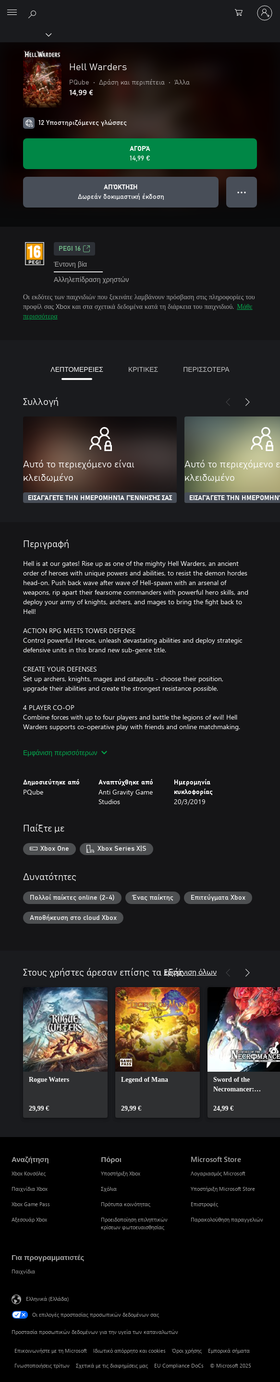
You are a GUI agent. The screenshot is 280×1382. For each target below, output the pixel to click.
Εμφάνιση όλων (190, 971)
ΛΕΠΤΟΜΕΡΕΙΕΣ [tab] (76, 369)
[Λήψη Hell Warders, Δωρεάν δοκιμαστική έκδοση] (121, 192)
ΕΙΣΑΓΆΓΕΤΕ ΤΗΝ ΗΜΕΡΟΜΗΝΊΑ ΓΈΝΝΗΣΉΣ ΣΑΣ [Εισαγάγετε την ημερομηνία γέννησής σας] (100, 498)
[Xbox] (25, 34)
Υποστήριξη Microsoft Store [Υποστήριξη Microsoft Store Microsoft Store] (223, 1189)
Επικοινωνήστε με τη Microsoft (50, 1350)
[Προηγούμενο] (228, 402)
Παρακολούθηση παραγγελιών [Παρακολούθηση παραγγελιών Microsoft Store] (227, 1219)
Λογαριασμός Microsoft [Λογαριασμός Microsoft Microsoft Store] (218, 1173)
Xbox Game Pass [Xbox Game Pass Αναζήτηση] (31, 1204)
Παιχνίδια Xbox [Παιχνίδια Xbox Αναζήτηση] (30, 1189)
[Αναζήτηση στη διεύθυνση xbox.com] (33, 12)
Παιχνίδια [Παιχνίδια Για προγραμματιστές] (23, 1271)
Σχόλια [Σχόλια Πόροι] (109, 1189)
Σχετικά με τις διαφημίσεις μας (112, 1365)
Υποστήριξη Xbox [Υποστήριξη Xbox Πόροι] (120, 1173)
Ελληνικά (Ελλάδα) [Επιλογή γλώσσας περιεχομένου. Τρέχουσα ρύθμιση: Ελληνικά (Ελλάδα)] (47, 1299)
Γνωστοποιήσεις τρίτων (42, 1365)
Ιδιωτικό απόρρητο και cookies (129, 1350)
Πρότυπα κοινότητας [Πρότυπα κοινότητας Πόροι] (125, 1204)
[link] (65, 1052)
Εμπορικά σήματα (229, 1350)
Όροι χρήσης (187, 1350)
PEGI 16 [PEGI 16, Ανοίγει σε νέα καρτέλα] (74, 249)
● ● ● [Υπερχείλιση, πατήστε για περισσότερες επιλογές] (241, 192)
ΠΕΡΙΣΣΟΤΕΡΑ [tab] (206, 369)
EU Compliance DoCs (179, 1365)
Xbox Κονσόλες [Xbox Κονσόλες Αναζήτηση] (29, 1173)
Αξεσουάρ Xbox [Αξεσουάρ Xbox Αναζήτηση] (29, 1219)
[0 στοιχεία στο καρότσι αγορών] (241, 12)
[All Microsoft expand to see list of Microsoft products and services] (12, 12)
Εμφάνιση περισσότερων (65, 752)
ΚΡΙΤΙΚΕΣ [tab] (143, 369)
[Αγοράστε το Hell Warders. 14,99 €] (140, 153)
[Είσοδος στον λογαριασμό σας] (264, 12)
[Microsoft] (140, 7)
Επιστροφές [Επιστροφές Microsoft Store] (204, 1204)
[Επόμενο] (247, 402)
